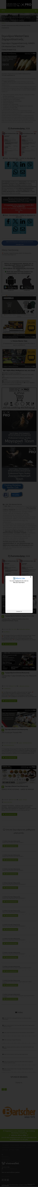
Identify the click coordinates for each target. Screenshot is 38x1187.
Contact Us (19, 611)
